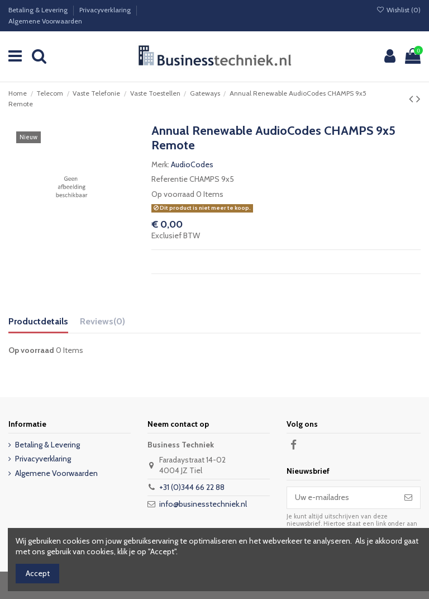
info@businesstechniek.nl (203, 504)
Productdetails (38, 321)
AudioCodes (192, 164)
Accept (38, 573)
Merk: (160, 164)
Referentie (169, 179)
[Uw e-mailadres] (342, 497)
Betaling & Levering (38, 10)
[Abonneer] (408, 497)
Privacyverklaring (105, 10)
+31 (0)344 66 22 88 (192, 487)
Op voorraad (172, 194)
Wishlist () (398, 10)
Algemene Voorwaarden (45, 21)
